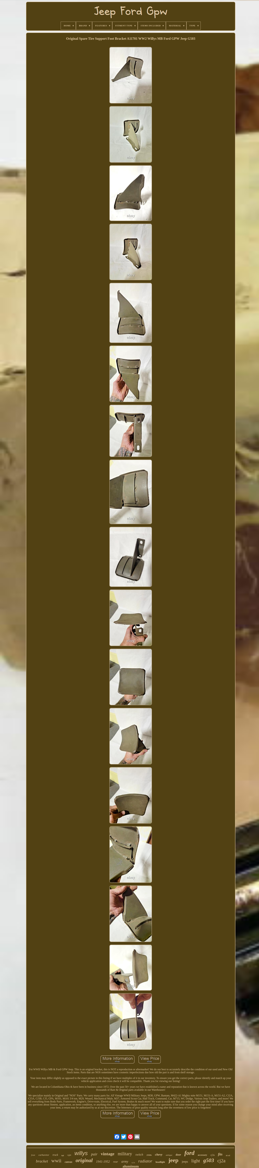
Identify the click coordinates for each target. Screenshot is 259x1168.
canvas (68, 1161)
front (33, 1155)
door (178, 1154)
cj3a (212, 1155)
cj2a (221, 1160)
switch (139, 1154)
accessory (202, 1155)
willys (81, 1153)
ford (189, 1153)
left (62, 1155)
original (84, 1160)
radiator (145, 1161)
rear (115, 1161)
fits (220, 1154)
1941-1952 (103, 1161)
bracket (42, 1161)
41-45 (228, 1155)
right (69, 1155)
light (195, 1160)
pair (94, 1154)
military (125, 1153)
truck (55, 1154)
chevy (158, 1154)
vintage (107, 1153)
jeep (173, 1160)
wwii (56, 1160)
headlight (160, 1162)
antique (169, 1155)
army (124, 1161)
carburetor (43, 1155)
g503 (208, 1160)
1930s (149, 1155)
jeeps (185, 1161)
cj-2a (133, 1162)
